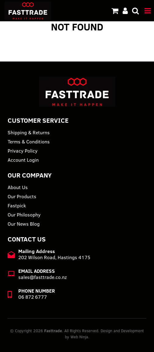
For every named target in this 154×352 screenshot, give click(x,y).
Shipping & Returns (29, 132)
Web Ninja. (79, 337)
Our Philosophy (24, 215)
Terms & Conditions (29, 142)
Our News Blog (24, 224)
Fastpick (17, 205)
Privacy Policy (23, 151)
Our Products (22, 196)
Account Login (23, 160)
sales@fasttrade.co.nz (42, 277)
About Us (18, 187)
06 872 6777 (32, 297)
